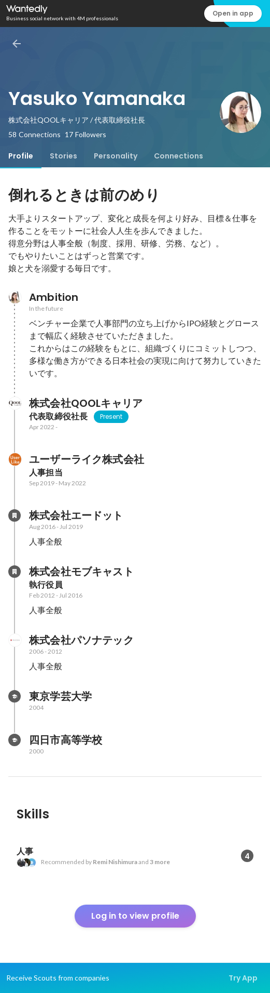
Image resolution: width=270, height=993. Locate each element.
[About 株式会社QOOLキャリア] (14, 403)
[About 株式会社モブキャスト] (14, 571)
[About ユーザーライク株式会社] (14, 459)
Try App (243, 978)
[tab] (20, 155)
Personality (115, 156)
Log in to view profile (135, 916)
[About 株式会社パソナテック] (14, 640)
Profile (20, 156)
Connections (178, 156)
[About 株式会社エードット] (14, 515)
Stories (63, 156)
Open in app (232, 13)
